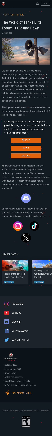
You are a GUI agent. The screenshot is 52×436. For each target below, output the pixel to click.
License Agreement (12, 369)
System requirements (13, 377)
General (21, 15)
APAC (26, 148)
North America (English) (18, 393)
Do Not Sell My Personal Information (20, 385)
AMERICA (26, 156)
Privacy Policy (10, 373)
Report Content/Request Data (17, 381)
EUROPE (26, 140)
